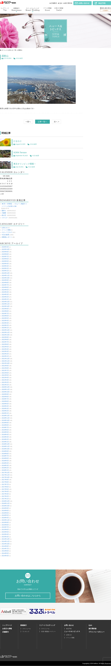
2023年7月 (5, 313)
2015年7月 (5, 527)
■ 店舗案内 (53, 3)
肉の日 (4, 215)
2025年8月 (5, 254)
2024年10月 (6, 278)
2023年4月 (5, 320)
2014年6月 (5, 551)
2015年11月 (6, 520)
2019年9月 (5, 422)
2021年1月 (5, 384)
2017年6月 (5, 487)
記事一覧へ (42, 122)
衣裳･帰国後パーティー (48, 631)
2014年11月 (6, 541)
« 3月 (2, 194)
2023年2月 (5, 325)
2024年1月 (5, 299)
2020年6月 (5, 401)
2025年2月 (5, 268)
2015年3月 (5, 536)
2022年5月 (5, 346)
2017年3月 (5, 494)
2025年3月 (5, 266)
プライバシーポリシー (97, 632)
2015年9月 (5, 522)
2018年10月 (6, 449)
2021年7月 (5, 370)
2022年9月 (5, 337)
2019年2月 (5, 439)
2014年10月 (6, 544)
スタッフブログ (7, 232)
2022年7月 (5, 342)
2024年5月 (5, 289)
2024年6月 (5, 287)
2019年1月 (5, 441)
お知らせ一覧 (12, 50)
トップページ (7, 625)
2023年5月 (5, 318)
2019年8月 (5, 425)
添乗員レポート (7, 237)
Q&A (90, 625)
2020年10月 (6, 392)
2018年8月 (5, 453)
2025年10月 (6, 249)
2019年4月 (5, 434)
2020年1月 (5, 413)
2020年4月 (5, 406)
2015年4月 (5, 534)
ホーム (4, 50)
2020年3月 (5, 408)
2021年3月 (5, 380)
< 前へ (28, 122)
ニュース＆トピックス (72, 631)
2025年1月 (5, 271)
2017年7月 (5, 484)
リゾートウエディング (47, 625)
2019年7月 (5, 427)
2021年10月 (6, 363)
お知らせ (5, 227)
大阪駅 (4, 213)
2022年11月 (6, 332)
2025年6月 (5, 259)
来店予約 (69, 629)
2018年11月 (6, 446)
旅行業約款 (93, 629)
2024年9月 (5, 280)
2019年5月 (5, 432)
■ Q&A (60, 3)
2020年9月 (5, 394)
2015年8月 (5, 525)
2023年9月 (5, 309)
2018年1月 (5, 470)
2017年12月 (6, 472)
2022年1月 (5, 356)
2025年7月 (5, 256)
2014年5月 (5, 553)
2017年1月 (5, 498)
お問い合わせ (69, 625)
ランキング (25, 631)
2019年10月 (6, 420)
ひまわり (18, 141)
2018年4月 (5, 463)
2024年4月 (5, 292)
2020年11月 (6, 389)
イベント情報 (6, 230)
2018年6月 (5, 458)
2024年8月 (5, 282)
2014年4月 (5, 556)
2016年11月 (6, 503)
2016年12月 (6, 501)
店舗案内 (5, 632)
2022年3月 (5, 351)
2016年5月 (5, 515)
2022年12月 (6, 330)
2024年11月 (6, 275)
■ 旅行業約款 (68, 3)
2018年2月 (5, 468)
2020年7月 (5, 399)
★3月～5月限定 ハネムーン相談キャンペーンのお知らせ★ (14, 205)
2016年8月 (5, 510)
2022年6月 (5, 344)
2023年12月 (6, 301)
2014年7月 (5, 548)
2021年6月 (5, 373)
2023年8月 (5, 311)
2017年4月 (5, 491)
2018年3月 (5, 465)
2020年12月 (6, 387)
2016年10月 (6, 506)
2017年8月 (5, 482)
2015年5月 (5, 532)
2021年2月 (5, 382)
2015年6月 (5, 529)
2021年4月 (5, 377)
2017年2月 (5, 496)
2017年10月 (6, 477)
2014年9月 (5, 546)
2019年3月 (5, 437)
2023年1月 (5, 327)
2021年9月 (5, 366)
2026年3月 (5, 247)
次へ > (56, 122)
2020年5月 (5, 404)
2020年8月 (5, 396)
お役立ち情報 (7, 629)
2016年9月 (5, 508)
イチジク (5, 218)
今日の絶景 (19, 58)
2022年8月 (5, 339)
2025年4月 (5, 263)
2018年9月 (5, 451)
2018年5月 (5, 461)
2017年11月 (6, 475)
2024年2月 (5, 297)
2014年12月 (6, 539)
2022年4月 (5, 349)
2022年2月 (5, 354)
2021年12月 (6, 358)
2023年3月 (5, 323)
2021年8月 (5, 368)
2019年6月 (5, 430)
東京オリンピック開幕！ (25, 163)
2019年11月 (6, 418)
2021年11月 (6, 361)
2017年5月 (5, 489)
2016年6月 (5, 513)
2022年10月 (6, 335)
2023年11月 (6, 304)
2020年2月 (5, 411)
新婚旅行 (23, 625)
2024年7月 (5, 285)
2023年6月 (5, 316)
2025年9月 (5, 252)
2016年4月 (5, 517)
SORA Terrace (20, 152)
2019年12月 (6, 415)
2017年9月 (5, 479)
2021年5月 (5, 375)
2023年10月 (6, 306)
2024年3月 (5, 294)
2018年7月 (5, 456)
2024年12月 (6, 273)
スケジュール (26, 629)
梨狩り (4, 210)
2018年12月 (6, 444)
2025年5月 (5, 261)
